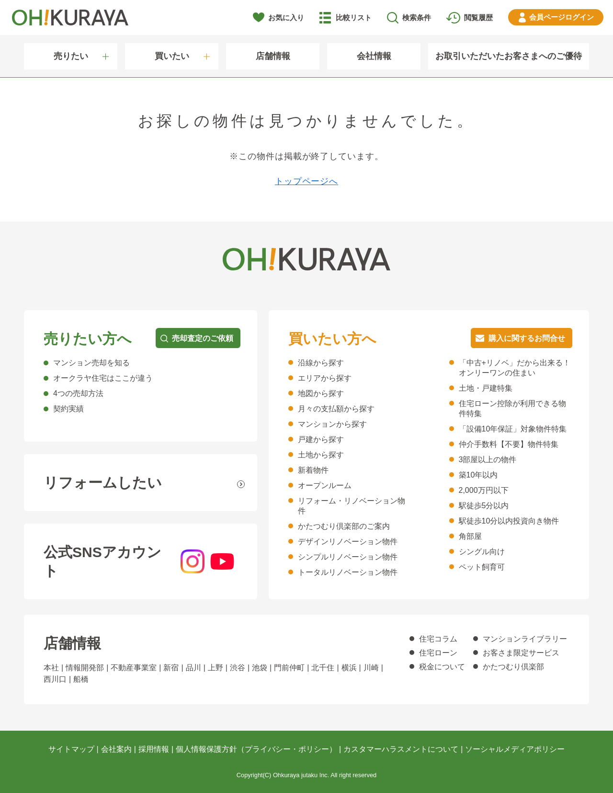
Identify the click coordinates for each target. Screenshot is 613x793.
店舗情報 (273, 56)
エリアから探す (325, 378)
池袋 (259, 668)
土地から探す (321, 455)
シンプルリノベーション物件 (347, 557)
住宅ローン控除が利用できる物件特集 (512, 408)
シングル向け (482, 552)
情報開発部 (85, 668)
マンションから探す (332, 424)
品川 (193, 668)
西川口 (55, 679)
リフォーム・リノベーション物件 (351, 506)
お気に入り (286, 17)
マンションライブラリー (525, 639)
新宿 (171, 668)
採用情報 (153, 749)
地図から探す (321, 393)
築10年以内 (478, 475)
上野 (215, 668)
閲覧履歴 (478, 17)
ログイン (561, 17)
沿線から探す (321, 363)
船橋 (81, 679)
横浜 (349, 668)
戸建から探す (321, 439)
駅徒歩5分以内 (484, 505)
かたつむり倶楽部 (513, 667)
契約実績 (68, 409)
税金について (442, 667)
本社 (51, 668)
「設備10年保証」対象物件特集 (513, 429)
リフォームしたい (103, 482)
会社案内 (116, 749)
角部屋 (470, 536)
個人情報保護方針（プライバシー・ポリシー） (256, 749)
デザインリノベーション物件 (347, 541)
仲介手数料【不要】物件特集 (508, 444)
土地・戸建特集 (485, 388)
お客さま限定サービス (521, 653)
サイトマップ (71, 749)
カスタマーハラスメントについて (400, 749)
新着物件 (313, 470)
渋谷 (237, 668)
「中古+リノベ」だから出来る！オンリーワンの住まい (514, 368)
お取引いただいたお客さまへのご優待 (508, 56)
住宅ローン (438, 653)
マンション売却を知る (91, 363)
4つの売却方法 (78, 393)
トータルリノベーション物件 (347, 572)
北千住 (322, 668)
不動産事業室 (134, 668)
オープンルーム (325, 485)
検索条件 (416, 17)
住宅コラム (438, 639)
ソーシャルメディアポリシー (515, 749)
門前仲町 (289, 668)
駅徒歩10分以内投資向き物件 (509, 521)
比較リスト (354, 17)
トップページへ (306, 181)
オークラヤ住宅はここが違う (103, 378)
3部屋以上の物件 (488, 459)
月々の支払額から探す (336, 409)
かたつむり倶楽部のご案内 (344, 526)
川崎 (371, 668)
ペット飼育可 (482, 567)
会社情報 (374, 56)
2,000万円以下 (484, 490)
